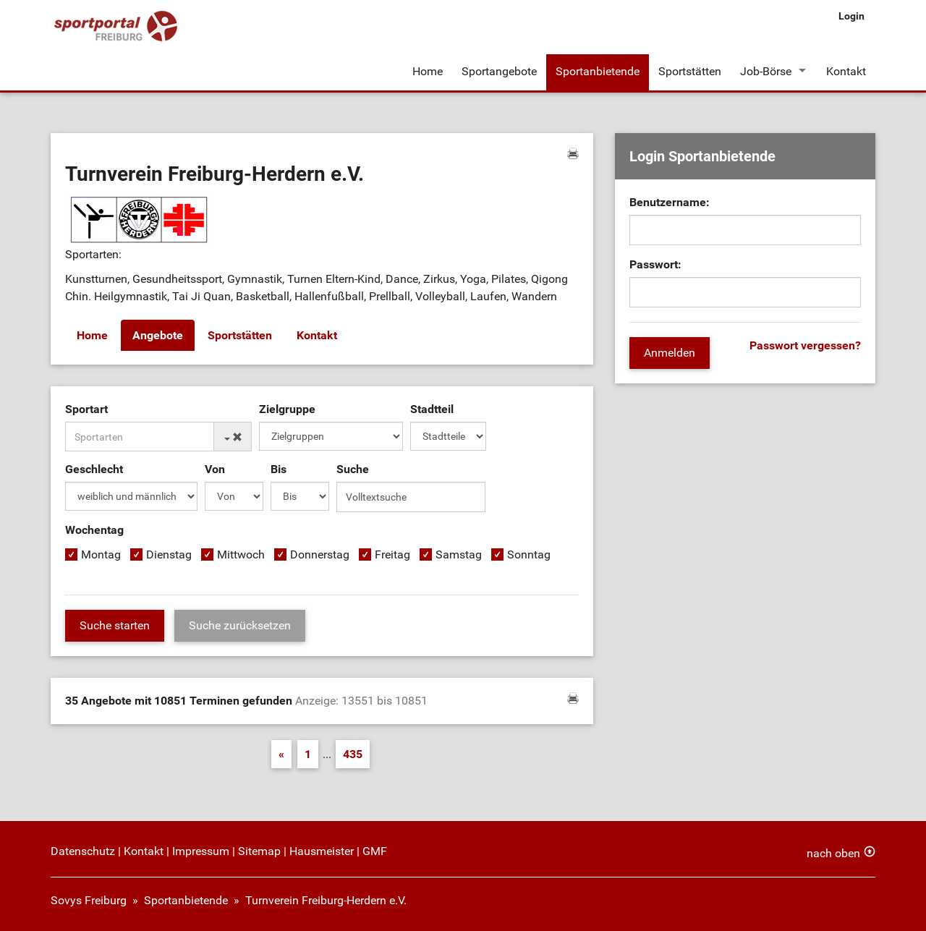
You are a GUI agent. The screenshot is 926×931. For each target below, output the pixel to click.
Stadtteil (432, 409)
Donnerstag (319, 554)
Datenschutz (83, 851)
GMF (374, 851)
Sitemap (259, 851)
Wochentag (94, 530)
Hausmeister (321, 851)
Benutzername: (669, 202)
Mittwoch (241, 554)
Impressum (200, 851)
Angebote (157, 335)
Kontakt (846, 71)
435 (352, 754)
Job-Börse (765, 71)
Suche (352, 469)
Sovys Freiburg (89, 900)
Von (215, 469)
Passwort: (655, 264)
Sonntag (529, 554)
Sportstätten (689, 71)
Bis (278, 469)
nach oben (833, 853)
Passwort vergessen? (805, 345)
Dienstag (169, 554)
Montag (101, 554)
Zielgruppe (287, 409)
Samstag (459, 554)
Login (851, 16)
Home (427, 71)
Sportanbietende (598, 71)
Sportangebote (499, 71)
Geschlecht (94, 469)
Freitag (392, 554)
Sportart (86, 409)
